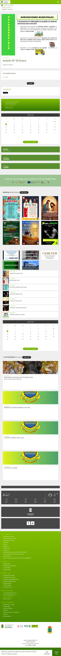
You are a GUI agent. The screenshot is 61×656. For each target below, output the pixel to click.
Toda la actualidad (8, 5)
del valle (6, 150)
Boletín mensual (6, 7)
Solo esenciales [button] (47, 653)
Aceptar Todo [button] (56, 653)
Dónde (6, 158)
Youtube (32, 523)
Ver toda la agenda (30, 142)
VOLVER (30, 83)
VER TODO (24, 192)
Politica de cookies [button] (11, 654)
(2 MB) (5, 77)
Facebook (28, 523)
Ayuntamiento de (5, 2)
